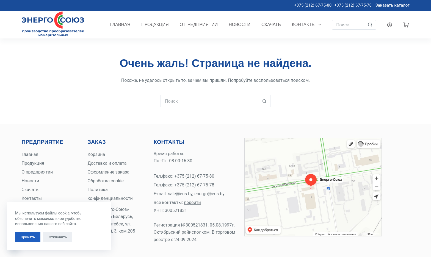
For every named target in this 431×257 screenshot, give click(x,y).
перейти (192, 202)
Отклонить (58, 237)
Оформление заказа (108, 172)
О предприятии (199, 24)
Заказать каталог (392, 5)
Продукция (154, 24)
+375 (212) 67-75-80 (312, 5)
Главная (120, 24)
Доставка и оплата (107, 163)
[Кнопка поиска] (264, 101)
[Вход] (389, 25)
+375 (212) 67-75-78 (353, 5)
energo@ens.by (209, 193)
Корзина (96, 154)
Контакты (307, 24)
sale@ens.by (180, 193)
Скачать (271, 24)
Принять (28, 237)
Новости (239, 24)
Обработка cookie (106, 180)
